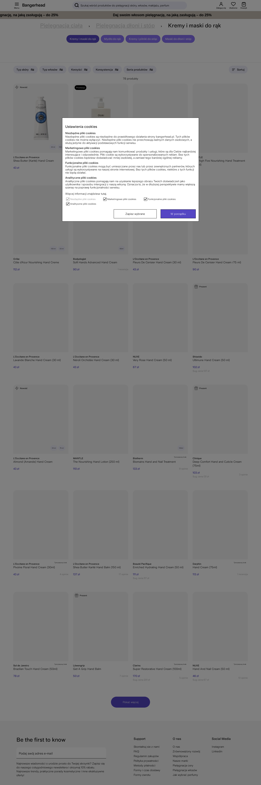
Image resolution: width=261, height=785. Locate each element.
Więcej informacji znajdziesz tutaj (85, 193)
